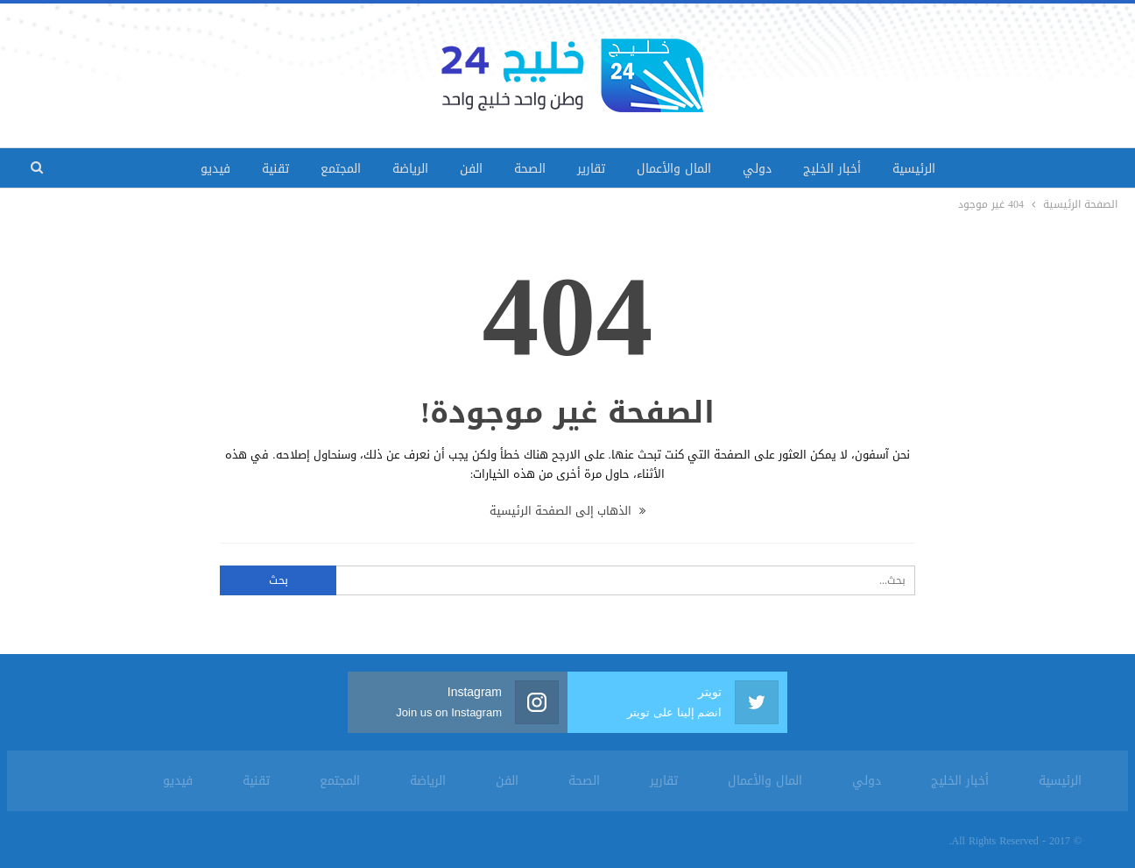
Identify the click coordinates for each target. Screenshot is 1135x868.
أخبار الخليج (832, 169)
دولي (757, 169)
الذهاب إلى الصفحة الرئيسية (567, 511)
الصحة (530, 169)
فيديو (215, 169)
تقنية (275, 169)
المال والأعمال (674, 169)
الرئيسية (913, 169)
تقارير (591, 169)
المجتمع (341, 169)
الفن (471, 169)
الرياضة (410, 169)
